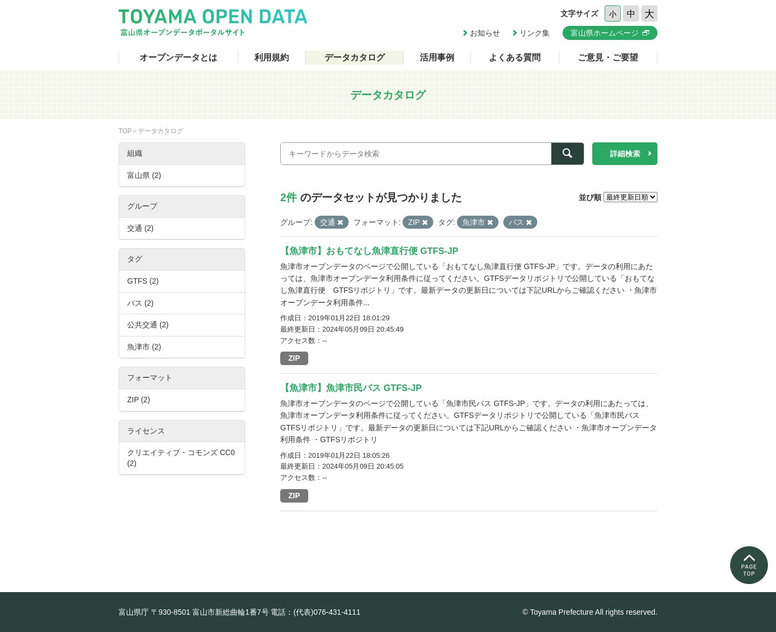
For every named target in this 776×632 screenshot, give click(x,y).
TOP (125, 131)
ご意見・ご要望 (608, 57)
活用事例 (437, 57)
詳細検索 (625, 153)
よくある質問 (515, 57)
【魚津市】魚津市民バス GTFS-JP (351, 388)
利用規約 (271, 57)
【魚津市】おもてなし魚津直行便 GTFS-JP (369, 251)
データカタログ (354, 57)
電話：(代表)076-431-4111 (316, 612)
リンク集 (534, 33)
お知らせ (485, 33)
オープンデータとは (178, 57)
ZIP (294, 358)
